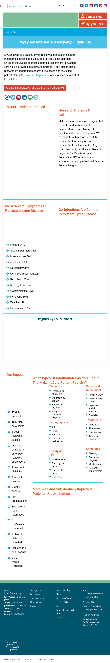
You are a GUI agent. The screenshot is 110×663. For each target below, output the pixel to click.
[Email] (30, 97)
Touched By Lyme (63, 602)
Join (29, 6)
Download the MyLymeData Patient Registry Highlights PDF (35, 88)
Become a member (90, 597)
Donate (33, 606)
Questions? (97, 606)
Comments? (87, 606)
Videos (59, 617)
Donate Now (91, 16)
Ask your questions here (92, 609)
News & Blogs (36, 602)
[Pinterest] (18, 97)
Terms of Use (40, 659)
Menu (11, 32)
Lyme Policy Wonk (63, 598)
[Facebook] (7, 97)
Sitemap (51, 659)
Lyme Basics (35, 594)
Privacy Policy (28, 659)
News (58, 594)
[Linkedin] (24, 97)
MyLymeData (92, 23)
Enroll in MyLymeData (37, 75)
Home (4, 6)
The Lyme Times (37, 598)
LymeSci (59, 606)
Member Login (17, 6)
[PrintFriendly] (35, 97)
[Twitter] (12, 97)
